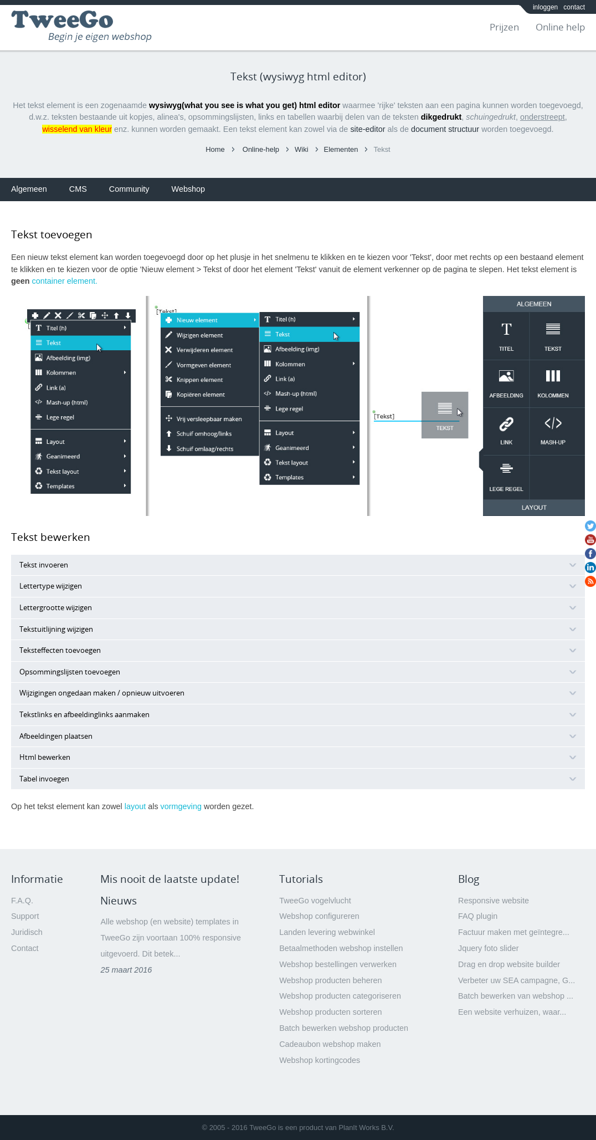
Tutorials (301, 879)
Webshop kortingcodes (319, 1060)
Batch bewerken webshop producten (343, 1028)
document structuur (445, 129)
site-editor (367, 129)
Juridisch (27, 932)
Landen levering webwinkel (327, 932)
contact (574, 7)
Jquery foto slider (488, 948)
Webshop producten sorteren (330, 1012)
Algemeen (29, 189)
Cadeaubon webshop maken (330, 1044)
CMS (78, 189)
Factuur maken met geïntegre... (513, 932)
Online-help (261, 149)
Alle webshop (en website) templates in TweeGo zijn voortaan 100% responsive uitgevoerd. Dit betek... (170, 937)
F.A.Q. (22, 900)
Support (25, 916)
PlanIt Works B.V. (366, 1127)
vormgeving (181, 806)
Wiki (301, 149)
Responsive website (493, 900)
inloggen (545, 7)
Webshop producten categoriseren (340, 995)
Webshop (188, 189)
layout (135, 806)
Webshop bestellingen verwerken (338, 964)
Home (215, 149)
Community (129, 189)
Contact (25, 948)
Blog (468, 879)
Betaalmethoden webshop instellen (341, 948)
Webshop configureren (319, 916)
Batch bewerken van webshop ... (515, 995)
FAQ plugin (477, 916)
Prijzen (504, 27)
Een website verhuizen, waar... (512, 1012)
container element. (64, 281)
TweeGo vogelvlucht (315, 900)
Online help (560, 27)
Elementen (341, 149)
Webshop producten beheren (330, 980)
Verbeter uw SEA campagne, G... (516, 980)
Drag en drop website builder (509, 964)
